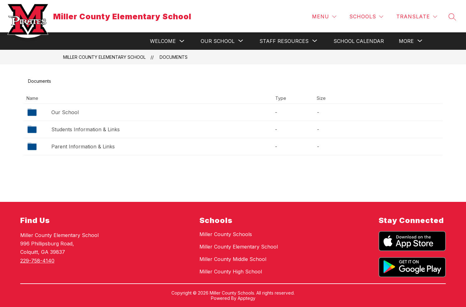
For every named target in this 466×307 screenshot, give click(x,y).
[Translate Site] (417, 17)
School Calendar (358, 41)
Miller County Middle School (232, 259)
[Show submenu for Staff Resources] (284, 41)
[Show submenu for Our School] (218, 41)
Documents (174, 57)
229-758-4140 (37, 261)
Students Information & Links (85, 129)
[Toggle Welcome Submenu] (182, 41)
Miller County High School (230, 271)
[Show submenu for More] (406, 41)
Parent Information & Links (83, 146)
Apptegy (246, 298)
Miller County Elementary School (104, 57)
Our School (65, 112)
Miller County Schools (225, 234)
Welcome (163, 41)
